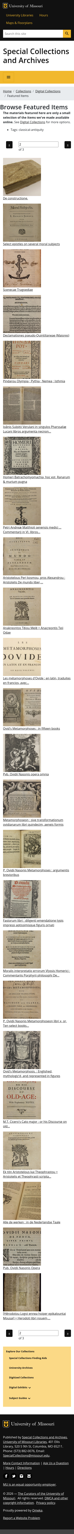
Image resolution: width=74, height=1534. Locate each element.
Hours (43, 15)
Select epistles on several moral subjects (31, 244)
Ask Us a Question (56, 1463)
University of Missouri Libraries (25, 1442)
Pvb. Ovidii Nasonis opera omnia (26, 774)
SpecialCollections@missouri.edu (26, 1455)
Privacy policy (45, 1503)
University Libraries (19, 15)
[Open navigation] (8, 77)
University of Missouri (26, 6)
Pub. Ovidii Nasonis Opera (21, 1268)
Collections (23, 91)
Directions (24, 1468)
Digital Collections (47, 91)
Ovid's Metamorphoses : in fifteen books (31, 728)
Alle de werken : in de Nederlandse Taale (31, 1222)
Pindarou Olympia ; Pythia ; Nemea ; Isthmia (34, 381)
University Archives (21, 1367)
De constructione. (15, 198)
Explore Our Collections (20, 1351)
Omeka (37, 1510)
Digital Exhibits (18, 1387)
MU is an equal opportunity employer (29, 1484)
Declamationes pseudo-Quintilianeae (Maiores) (36, 335)
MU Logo (5, 6)
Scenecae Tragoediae (18, 290)
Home (7, 91)
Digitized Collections (21, 1377)
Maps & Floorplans (19, 23)
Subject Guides (18, 1398)
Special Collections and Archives (36, 55)
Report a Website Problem (21, 1518)
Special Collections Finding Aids (28, 1358)
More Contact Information (21, 1463)
